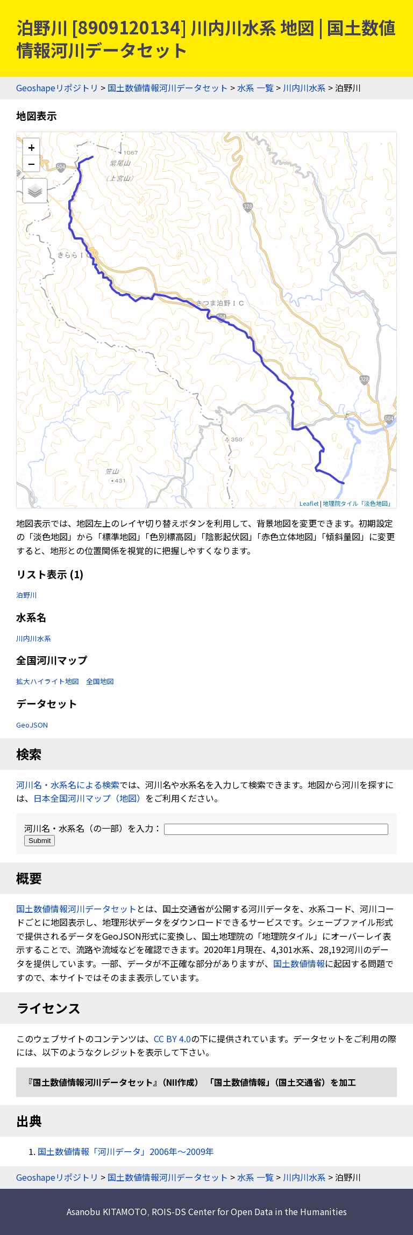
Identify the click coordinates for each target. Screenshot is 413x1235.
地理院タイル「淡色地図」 (358, 503)
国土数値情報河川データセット (168, 87)
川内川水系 (304, 87)
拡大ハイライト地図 (47, 681)
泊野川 (26, 595)
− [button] (31, 163)
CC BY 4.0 (172, 1038)
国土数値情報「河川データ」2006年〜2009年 (126, 1151)
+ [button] (31, 147)
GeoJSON (32, 725)
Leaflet (309, 503)
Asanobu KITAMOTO (107, 1211)
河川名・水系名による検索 (67, 784)
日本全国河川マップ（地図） (89, 797)
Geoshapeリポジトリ (57, 87)
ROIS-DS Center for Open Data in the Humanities (249, 1211)
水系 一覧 (255, 87)
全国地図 (100, 681)
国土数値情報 (299, 963)
